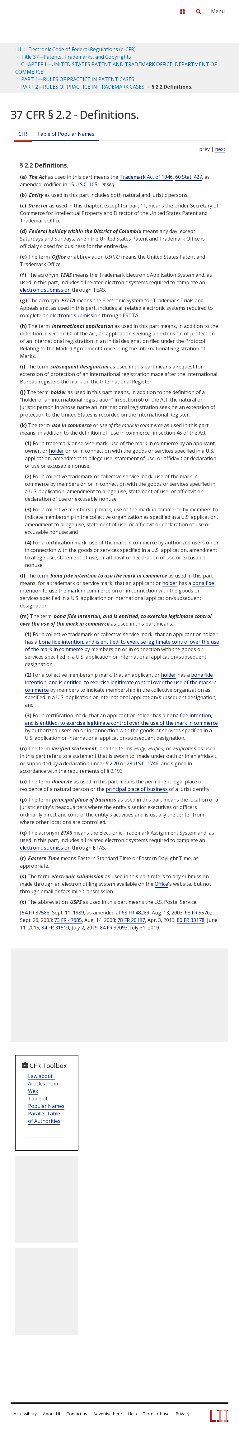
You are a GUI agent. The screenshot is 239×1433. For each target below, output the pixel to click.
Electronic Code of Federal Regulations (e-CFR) (82, 49)
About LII (51, 1413)
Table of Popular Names (65, 133)
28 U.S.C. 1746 (142, 763)
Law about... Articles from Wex (43, 1083)
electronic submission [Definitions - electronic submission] (45, 289)
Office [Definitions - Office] (161, 883)
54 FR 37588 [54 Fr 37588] (35, 912)
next (220, 149)
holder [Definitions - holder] (56, 450)
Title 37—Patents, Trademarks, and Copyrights (76, 56)
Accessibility (25, 1413)
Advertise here (107, 1413)
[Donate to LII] (182, 11)
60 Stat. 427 (188, 176)
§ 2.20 (112, 763)
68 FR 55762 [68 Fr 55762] (199, 912)
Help (132, 1413)
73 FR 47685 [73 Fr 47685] (68, 920)
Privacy (183, 1413)
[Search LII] (198, 11)
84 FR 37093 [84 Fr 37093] (114, 927)
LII (18, 49)
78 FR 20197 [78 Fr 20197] (131, 920)
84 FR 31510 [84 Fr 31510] (55, 927)
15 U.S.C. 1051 (84, 184)
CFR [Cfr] (22, 133)
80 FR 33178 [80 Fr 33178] (190, 920)
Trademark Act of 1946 (146, 176)
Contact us (76, 1413)
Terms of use (156, 1413)
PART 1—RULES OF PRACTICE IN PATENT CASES (77, 79)
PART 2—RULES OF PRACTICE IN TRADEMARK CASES (82, 86)
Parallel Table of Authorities (44, 1117)
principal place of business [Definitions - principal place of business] (137, 789)
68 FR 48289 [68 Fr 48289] (135, 912)
